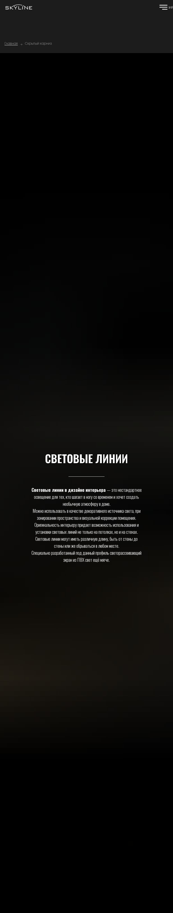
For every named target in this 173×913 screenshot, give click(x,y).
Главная (11, 43)
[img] (163, 7)
